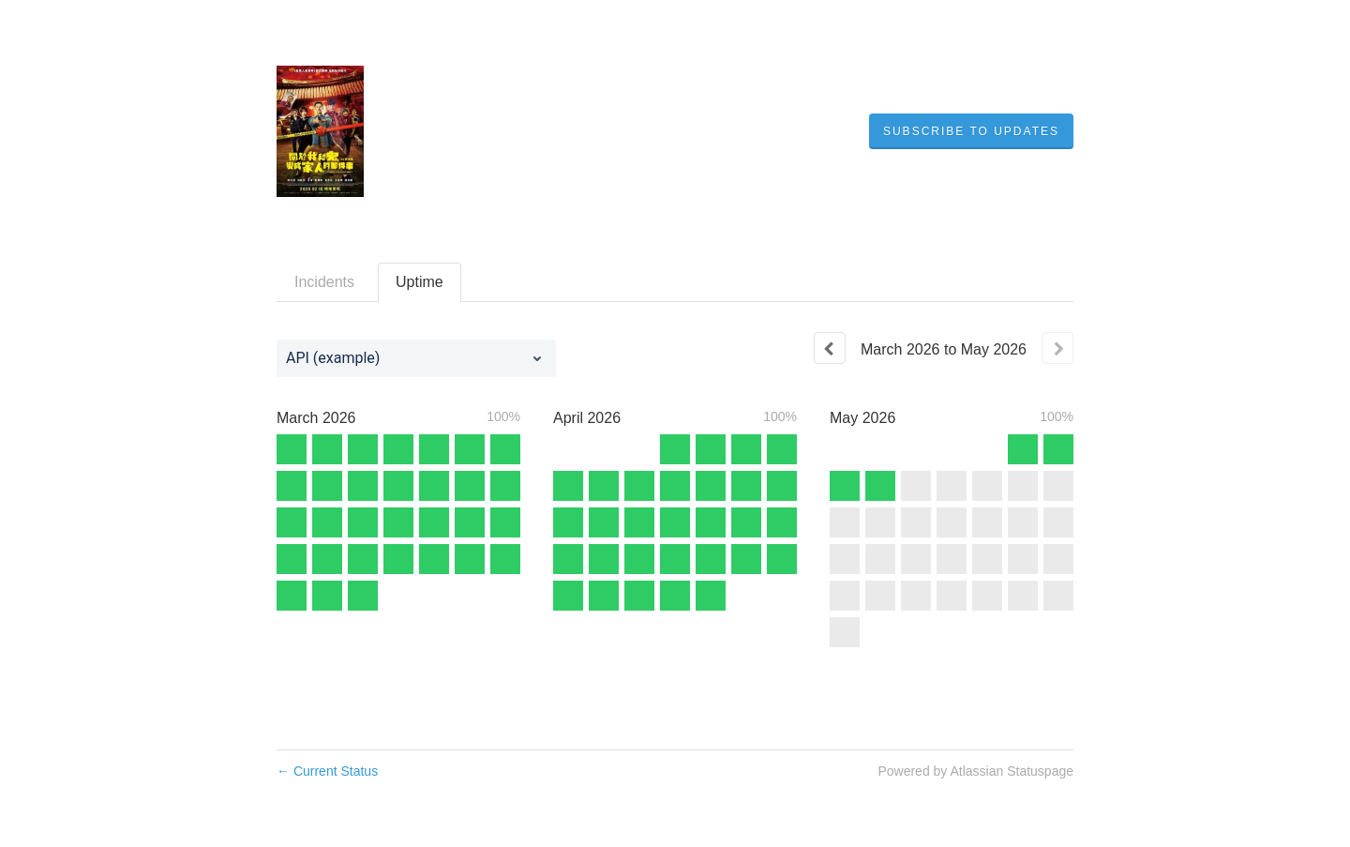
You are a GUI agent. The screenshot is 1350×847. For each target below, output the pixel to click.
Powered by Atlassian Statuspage (975, 771)
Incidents (324, 282)
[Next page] (1057, 348)
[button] (971, 131)
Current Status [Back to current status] (327, 771)
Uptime (419, 282)
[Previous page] (830, 348)
